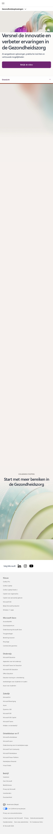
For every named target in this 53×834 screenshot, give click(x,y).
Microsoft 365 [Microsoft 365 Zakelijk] (7, 713)
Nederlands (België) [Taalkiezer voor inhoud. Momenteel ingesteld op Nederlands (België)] (13, 804)
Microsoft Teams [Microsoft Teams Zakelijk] (8, 721)
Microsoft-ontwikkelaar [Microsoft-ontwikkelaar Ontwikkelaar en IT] (10, 737)
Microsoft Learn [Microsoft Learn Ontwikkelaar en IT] (8, 741)
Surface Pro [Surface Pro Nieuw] (6, 582)
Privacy (26, 818)
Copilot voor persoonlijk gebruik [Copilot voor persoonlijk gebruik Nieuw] (12, 598)
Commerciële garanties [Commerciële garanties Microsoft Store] (10, 646)
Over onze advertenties (21, 822)
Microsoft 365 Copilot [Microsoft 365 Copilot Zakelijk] (9, 717)
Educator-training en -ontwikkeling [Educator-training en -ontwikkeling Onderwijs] (13, 677)
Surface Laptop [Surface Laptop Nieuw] (7, 586)
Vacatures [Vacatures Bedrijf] (6, 777)
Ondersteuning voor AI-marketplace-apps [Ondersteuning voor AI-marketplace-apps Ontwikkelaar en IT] (15, 745)
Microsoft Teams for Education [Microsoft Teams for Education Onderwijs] (12, 665)
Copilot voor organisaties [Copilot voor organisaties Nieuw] (10, 594)
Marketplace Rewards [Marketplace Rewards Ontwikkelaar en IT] (9, 761)
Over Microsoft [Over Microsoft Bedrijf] (7, 781)
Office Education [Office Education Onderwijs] (8, 673)
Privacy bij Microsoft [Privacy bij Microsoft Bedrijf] (9, 789)
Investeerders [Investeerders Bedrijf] (7, 793)
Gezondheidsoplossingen (13, 9)
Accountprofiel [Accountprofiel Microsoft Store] (7, 621)
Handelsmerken (8, 822)
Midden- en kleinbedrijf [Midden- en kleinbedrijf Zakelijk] (10, 725)
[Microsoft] (26, 1)
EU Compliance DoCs (36, 822)
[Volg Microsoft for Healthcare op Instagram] (25, 566)
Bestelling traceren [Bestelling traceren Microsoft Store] (9, 638)
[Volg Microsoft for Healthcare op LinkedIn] (19, 566)
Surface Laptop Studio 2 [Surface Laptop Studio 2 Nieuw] (10, 590)
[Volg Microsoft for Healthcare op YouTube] (31, 566)
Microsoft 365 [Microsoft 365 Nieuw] (7, 602)
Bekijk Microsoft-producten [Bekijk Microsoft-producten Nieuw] (11, 606)
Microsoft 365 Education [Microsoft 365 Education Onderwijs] (10, 669)
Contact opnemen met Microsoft (13, 818)
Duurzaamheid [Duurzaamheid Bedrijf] (7, 797)
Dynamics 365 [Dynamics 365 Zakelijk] (7, 709)
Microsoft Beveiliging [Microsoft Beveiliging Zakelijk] (9, 701)
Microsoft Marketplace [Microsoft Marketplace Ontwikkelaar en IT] (10, 753)
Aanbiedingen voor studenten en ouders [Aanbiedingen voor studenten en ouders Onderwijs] (15, 682)
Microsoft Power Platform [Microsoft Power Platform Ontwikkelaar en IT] (10, 757)
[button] (26, 64)
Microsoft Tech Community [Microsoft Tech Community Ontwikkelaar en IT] (11, 749)
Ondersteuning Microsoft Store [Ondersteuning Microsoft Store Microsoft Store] (12, 630)
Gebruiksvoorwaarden (36, 818)
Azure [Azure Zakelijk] (5, 705)
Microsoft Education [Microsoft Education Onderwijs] (9, 657)
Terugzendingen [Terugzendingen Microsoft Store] (8, 634)
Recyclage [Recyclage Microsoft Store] (6, 642)
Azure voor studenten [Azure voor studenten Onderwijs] (9, 686)
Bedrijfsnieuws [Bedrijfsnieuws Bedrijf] (7, 785)
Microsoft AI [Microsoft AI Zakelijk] (6, 697)
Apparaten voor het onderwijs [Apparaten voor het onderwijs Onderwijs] (12, 661)
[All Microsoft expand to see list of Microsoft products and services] (3, 3)
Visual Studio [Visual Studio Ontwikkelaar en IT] (7, 765)
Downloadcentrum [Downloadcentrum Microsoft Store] (8, 625)
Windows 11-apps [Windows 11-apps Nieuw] (8, 610)
